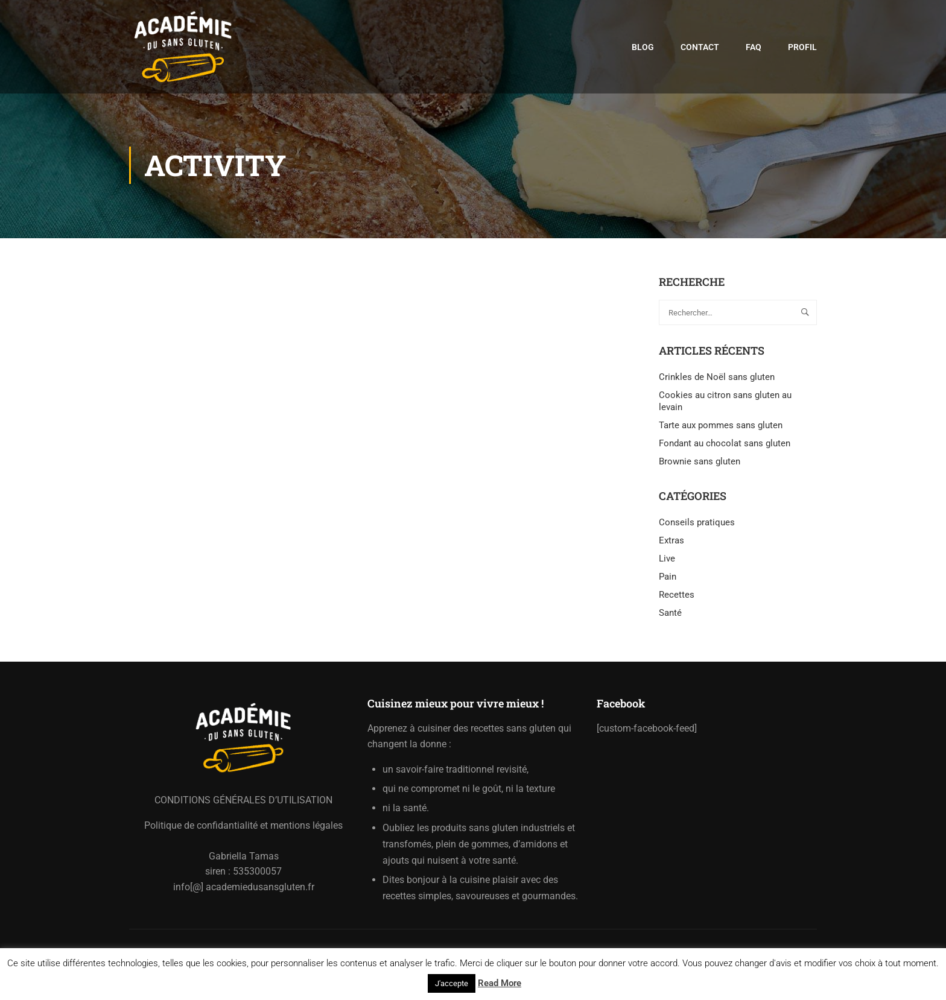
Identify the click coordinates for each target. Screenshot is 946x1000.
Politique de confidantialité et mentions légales (243, 825)
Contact (700, 47)
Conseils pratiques (697, 525)
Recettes (676, 597)
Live (667, 561)
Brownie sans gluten (699, 464)
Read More (499, 983)
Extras (671, 543)
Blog (643, 47)
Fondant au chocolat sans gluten (724, 446)
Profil (802, 47)
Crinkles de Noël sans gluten (717, 380)
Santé (670, 615)
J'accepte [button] (451, 983)
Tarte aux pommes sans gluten (721, 428)
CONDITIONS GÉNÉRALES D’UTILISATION (243, 800)
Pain (667, 579)
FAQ (753, 47)
